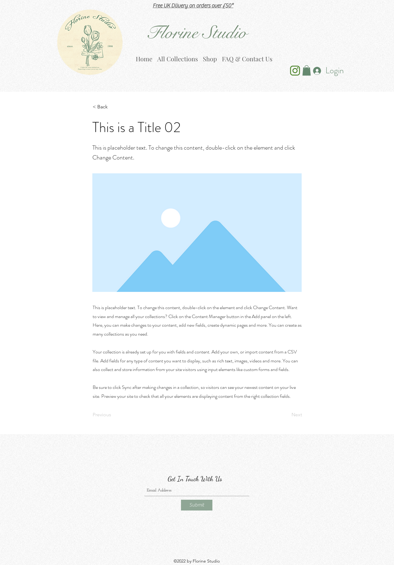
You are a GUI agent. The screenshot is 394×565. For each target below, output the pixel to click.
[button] (306, 70)
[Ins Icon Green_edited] (295, 70)
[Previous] (113, 415)
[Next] (286, 415)
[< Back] (113, 107)
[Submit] (196, 505)
